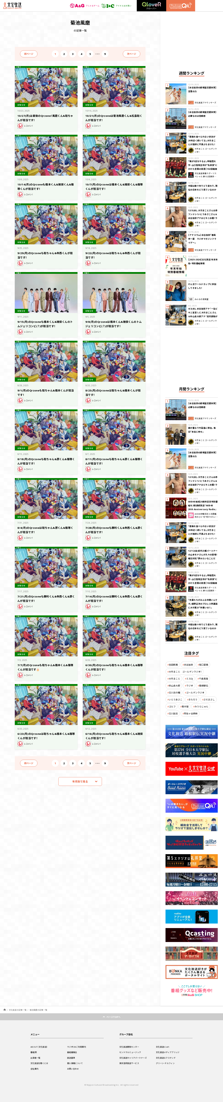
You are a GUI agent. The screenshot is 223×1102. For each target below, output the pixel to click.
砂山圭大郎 (174, 685)
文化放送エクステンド (166, 1057)
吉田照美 (173, 664)
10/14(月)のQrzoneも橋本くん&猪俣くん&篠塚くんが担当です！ (44, 186)
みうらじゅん (201, 706)
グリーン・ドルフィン (166, 1063)
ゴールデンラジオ (195, 692)
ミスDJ (189, 678)
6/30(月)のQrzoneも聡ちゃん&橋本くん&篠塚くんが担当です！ (113, 667)
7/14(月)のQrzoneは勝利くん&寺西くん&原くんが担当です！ (113, 598)
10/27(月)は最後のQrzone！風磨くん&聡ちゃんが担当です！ (45, 117)
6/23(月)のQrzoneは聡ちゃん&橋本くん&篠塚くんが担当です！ (45, 735)
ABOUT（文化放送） (39, 1046)
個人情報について (75, 1063)
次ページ (131, 53)
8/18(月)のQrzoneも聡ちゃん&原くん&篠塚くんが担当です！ (45, 461)
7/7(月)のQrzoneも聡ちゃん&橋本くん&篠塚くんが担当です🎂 (45, 667)
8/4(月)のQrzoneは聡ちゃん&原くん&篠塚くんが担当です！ (45, 529)
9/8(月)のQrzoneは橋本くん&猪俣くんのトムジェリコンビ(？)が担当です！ (114, 323)
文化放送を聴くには (40, 1063)
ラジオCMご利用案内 (77, 1046)
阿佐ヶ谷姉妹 (191, 713)
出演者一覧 (35, 1057)
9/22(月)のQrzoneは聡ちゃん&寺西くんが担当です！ (113, 255)
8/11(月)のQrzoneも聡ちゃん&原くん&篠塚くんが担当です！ (113, 461)
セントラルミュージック (131, 1052)
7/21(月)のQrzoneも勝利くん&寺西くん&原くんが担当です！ (45, 598)
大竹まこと (174, 678)
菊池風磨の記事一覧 (38, 1009)
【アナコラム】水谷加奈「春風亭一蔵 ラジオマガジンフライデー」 (202, 238)
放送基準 (71, 1057)
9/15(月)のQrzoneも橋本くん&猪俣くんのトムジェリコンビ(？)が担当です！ (45, 323)
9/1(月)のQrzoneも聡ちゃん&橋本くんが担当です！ (46, 392)
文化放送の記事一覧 (17, 1009)
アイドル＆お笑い (115, 5)
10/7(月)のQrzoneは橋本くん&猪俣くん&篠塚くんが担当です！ (113, 186)
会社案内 (34, 1068)
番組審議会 (72, 1052)
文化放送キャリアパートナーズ (134, 1057)
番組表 (33, 1052)
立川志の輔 (174, 692)
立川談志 (173, 713)
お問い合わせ (73, 1068)
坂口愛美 (203, 664)
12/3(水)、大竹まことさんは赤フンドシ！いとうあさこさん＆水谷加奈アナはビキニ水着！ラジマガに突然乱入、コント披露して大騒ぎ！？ (203, 218)
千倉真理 (203, 678)
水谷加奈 (188, 664)
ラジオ (189, 685)
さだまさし (209, 699)
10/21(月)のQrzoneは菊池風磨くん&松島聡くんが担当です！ (112, 117)
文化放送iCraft (163, 1046)
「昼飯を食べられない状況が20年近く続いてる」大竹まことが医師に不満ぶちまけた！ (202, 140)
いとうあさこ (175, 699)
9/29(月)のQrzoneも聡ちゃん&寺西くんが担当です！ (45, 255)
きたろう (193, 699)
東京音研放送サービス (130, 1063)
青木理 (185, 706)
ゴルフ (172, 706)
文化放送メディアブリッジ (169, 1052)
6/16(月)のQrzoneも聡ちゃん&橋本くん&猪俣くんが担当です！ (113, 735)
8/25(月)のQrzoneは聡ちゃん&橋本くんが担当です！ (113, 392)
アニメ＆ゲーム (82, 5)
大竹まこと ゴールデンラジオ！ (185, 671)
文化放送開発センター (130, 1046)
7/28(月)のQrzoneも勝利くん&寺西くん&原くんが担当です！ (113, 529)
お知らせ (22, 104)
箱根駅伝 (203, 685)
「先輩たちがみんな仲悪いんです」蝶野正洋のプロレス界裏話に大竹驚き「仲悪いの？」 (203, 603)
